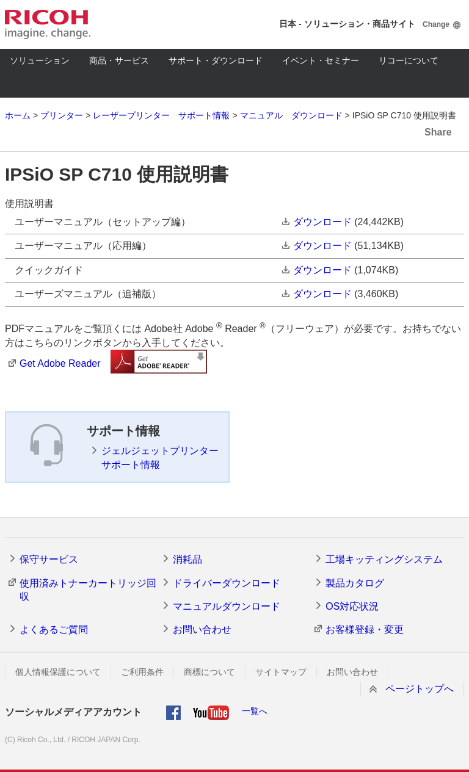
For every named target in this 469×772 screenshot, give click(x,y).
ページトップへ (419, 689)
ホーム (18, 115)
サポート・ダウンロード (216, 60)
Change (436, 24)
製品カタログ (354, 583)
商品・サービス (119, 60)
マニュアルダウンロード (226, 606)
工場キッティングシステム (384, 559)
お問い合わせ (202, 629)
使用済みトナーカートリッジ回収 (88, 590)
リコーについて (408, 60)
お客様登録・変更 (364, 629)
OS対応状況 (352, 606)
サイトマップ (281, 672)
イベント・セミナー (320, 60)
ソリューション (40, 60)
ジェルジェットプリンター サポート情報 (160, 457)
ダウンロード (322, 222)
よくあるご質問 (54, 629)
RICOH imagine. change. (47, 24)
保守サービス (49, 559)
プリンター (61, 115)
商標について (209, 672)
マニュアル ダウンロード (291, 115)
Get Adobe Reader (60, 363)
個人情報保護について (58, 672)
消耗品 (187, 559)
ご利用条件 (142, 672)
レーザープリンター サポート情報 (161, 115)
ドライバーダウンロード (226, 583)
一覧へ (254, 711)
